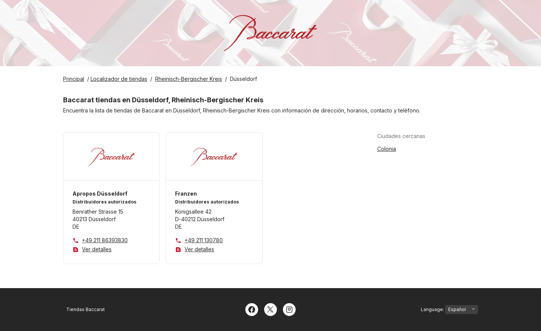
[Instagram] (289, 309)
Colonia (386, 149)
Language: (449, 309)
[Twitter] (270, 309)
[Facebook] (251, 309)
